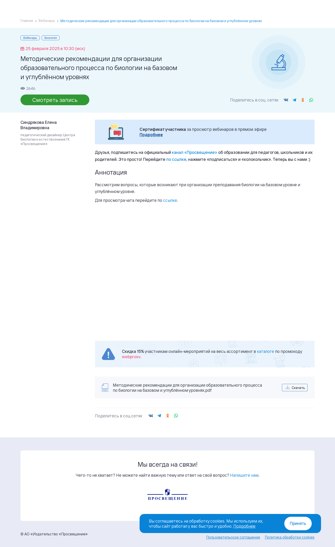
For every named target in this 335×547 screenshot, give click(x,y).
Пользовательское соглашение (233, 537)
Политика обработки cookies (290, 537)
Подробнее (151, 134)
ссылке (170, 200)
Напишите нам (244, 475)
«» (194, 152)
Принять (298, 523)
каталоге (265, 351)
